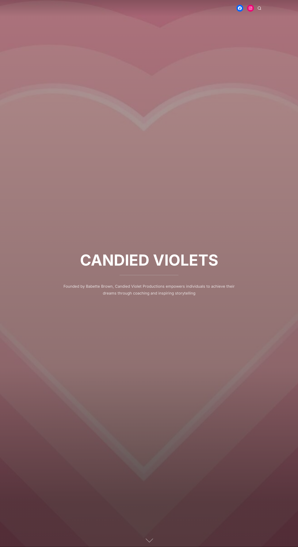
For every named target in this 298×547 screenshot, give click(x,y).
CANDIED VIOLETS (149, 260)
